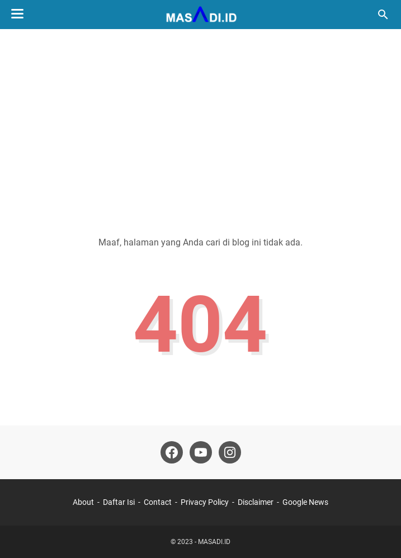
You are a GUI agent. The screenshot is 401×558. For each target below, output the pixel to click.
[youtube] (201, 452)
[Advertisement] (200, 124)
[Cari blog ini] (383, 14)
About (83, 502)
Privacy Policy (205, 502)
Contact (158, 502)
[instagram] (230, 452)
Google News (305, 502)
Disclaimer (255, 502)
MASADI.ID (214, 542)
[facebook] (172, 452)
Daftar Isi (119, 502)
